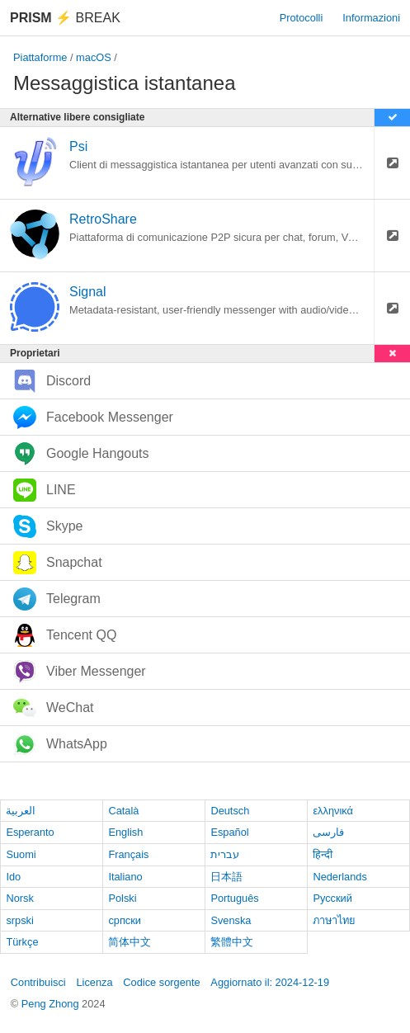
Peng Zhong (51, 1004)
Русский (332, 898)
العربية (20, 810)
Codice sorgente (161, 982)
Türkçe (22, 942)
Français (128, 854)
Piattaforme (40, 57)
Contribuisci (38, 982)
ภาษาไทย (334, 920)
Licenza (94, 982)
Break (65, 18)
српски (124, 920)
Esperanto (30, 832)
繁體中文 (231, 942)
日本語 (226, 876)
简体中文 (129, 942)
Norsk (19, 898)
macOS (93, 57)
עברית (224, 854)
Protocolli (301, 18)
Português (234, 898)
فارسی (328, 832)
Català (123, 810)
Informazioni (371, 18)
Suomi (20, 854)
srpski (19, 920)
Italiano (125, 876)
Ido (13, 876)
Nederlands (339, 876)
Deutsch (229, 810)
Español (229, 832)
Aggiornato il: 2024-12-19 (269, 982)
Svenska (230, 920)
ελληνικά (333, 810)
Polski (122, 898)
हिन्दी (322, 854)
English (125, 832)
